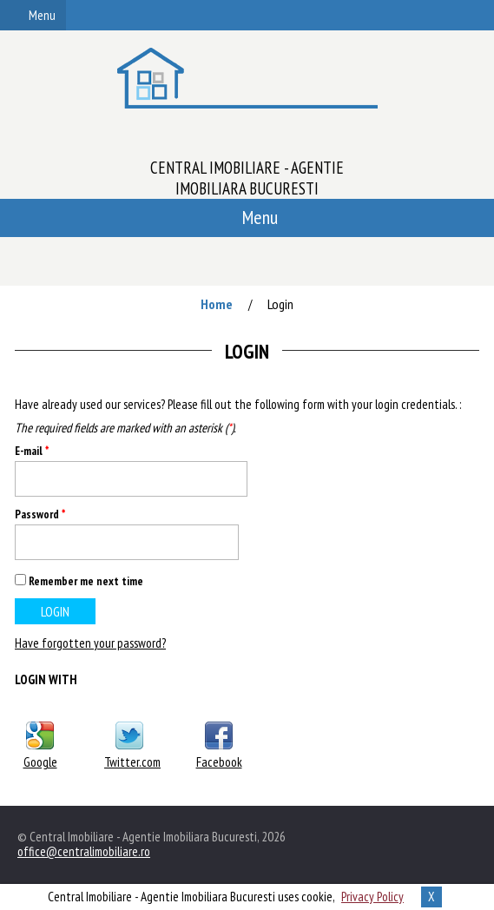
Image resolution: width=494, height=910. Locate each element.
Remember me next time (86, 581)
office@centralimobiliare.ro (83, 851)
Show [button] (219, 542)
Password (40, 514)
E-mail (32, 451)
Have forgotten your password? (90, 643)
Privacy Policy (372, 896)
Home (217, 304)
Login (280, 304)
